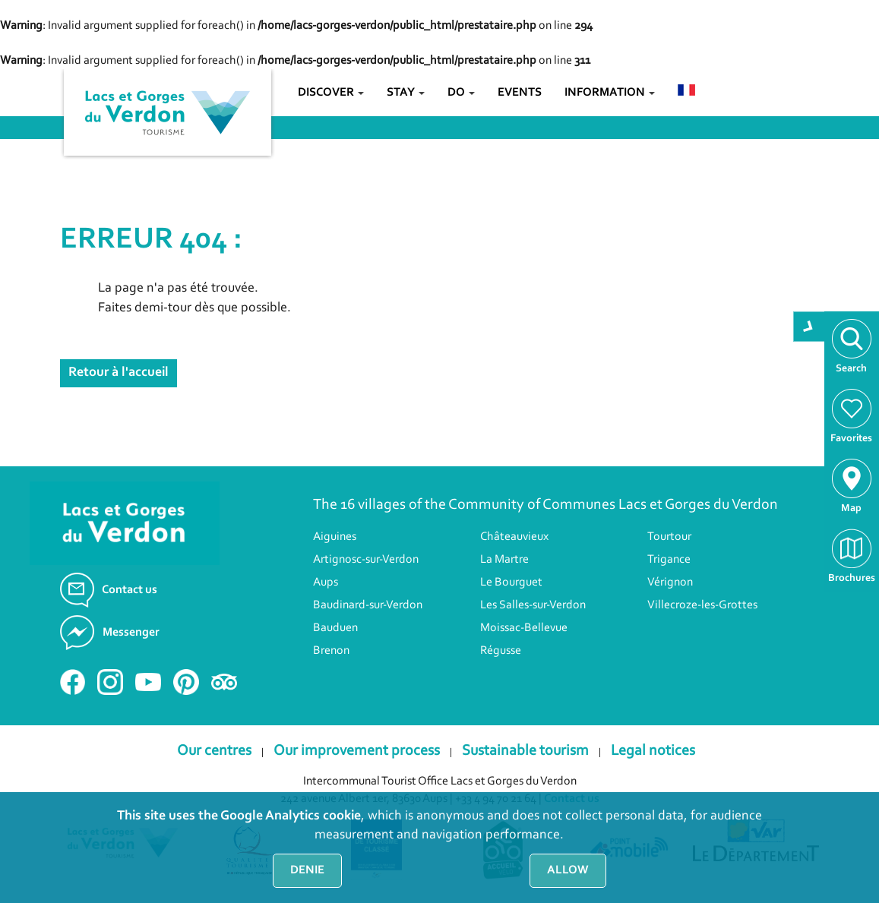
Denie (307, 870)
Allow (568, 870)
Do (461, 93)
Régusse (500, 651)
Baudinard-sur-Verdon (367, 605)
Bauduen (335, 628)
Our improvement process (357, 751)
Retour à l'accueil (118, 373)
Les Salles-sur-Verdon (533, 605)
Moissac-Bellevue (524, 628)
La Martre (504, 560)
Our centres (214, 751)
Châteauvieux (514, 537)
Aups (325, 582)
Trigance (669, 560)
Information (609, 93)
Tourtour (669, 537)
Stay (406, 93)
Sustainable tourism (525, 751)
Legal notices (653, 751)
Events (520, 93)
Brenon (331, 651)
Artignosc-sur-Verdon (366, 560)
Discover (331, 93)
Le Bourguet (511, 582)
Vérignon (670, 582)
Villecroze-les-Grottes (702, 605)
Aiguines (334, 537)
